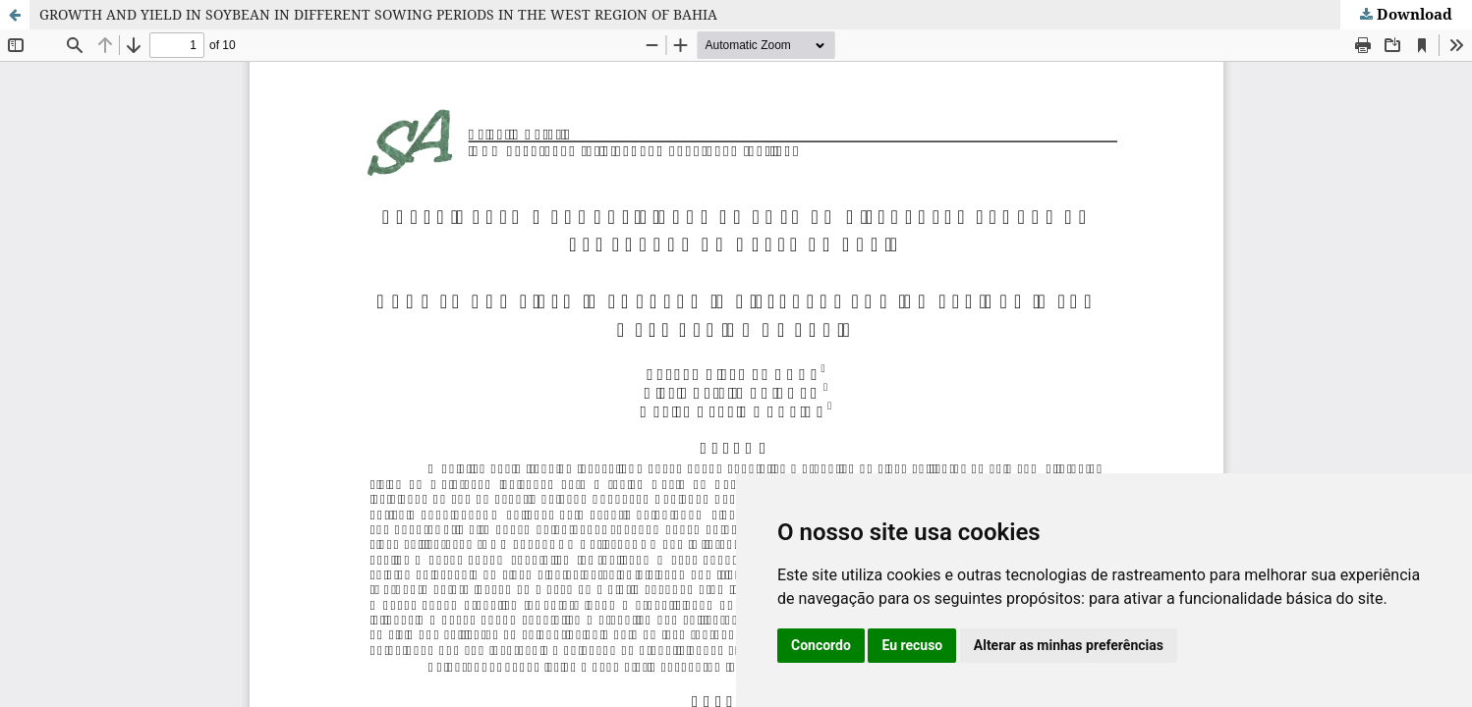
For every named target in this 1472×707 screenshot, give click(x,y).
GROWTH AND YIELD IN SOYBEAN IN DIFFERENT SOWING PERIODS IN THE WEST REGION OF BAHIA (378, 14)
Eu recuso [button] (911, 645)
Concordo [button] (821, 645)
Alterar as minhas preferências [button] (1068, 645)
